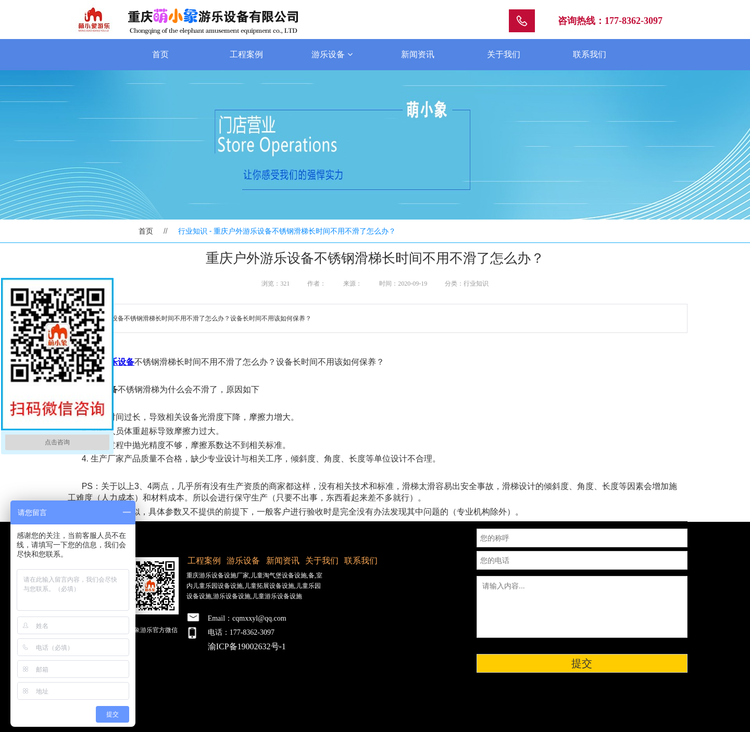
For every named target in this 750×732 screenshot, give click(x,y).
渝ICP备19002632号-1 (247, 646)
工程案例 (246, 54)
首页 (160, 54)
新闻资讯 (417, 54)
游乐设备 (331, 54)
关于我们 (503, 54)
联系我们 (589, 54)
